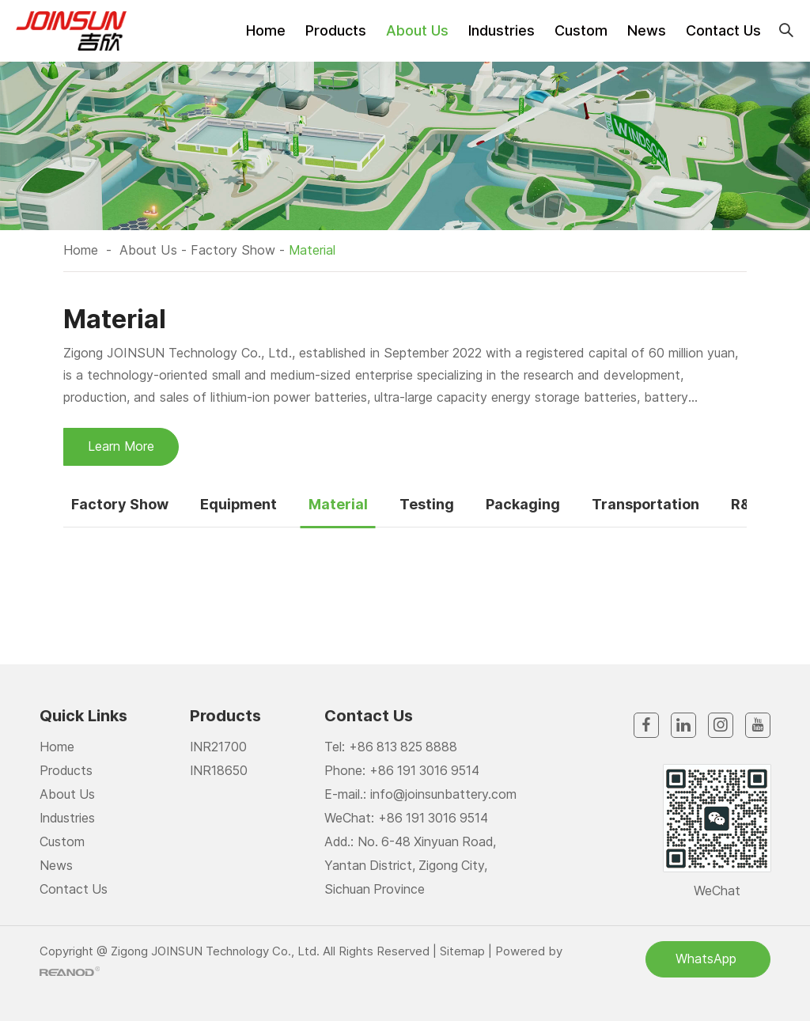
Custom (581, 30)
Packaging (523, 503)
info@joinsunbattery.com (443, 794)
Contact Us (723, 30)
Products (335, 30)
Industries (501, 30)
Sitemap (462, 950)
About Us (417, 30)
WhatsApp (708, 958)
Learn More (121, 446)
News (646, 30)
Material (311, 250)
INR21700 (219, 746)
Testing (427, 503)
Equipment (239, 503)
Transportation (646, 503)
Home (266, 30)
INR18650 (219, 770)
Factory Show (231, 250)
